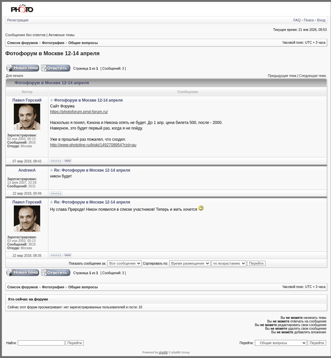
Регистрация (17, 20)
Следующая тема (312, 76)
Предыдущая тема (282, 76)
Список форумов (22, 43)
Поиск (309, 20)
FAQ (297, 20)
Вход (321, 20)
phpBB (163, 352)
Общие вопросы (82, 43)
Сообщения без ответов (25, 35)
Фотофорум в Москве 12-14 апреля (52, 53)
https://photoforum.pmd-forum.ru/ (79, 111)
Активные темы (61, 35)
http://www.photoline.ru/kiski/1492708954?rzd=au (93, 145)
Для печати (14, 76)
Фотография (53, 43)
